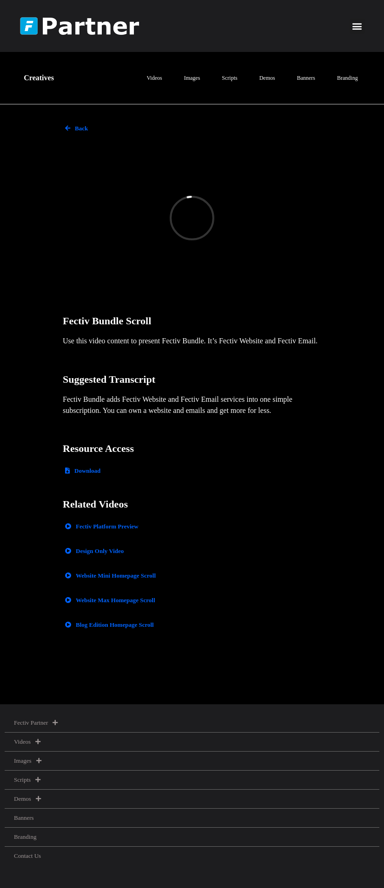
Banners (306, 78)
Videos (154, 78)
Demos (267, 78)
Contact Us (27, 855)
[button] (357, 26)
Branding (347, 78)
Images (192, 78)
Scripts (229, 78)
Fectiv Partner (36, 722)
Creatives (39, 78)
